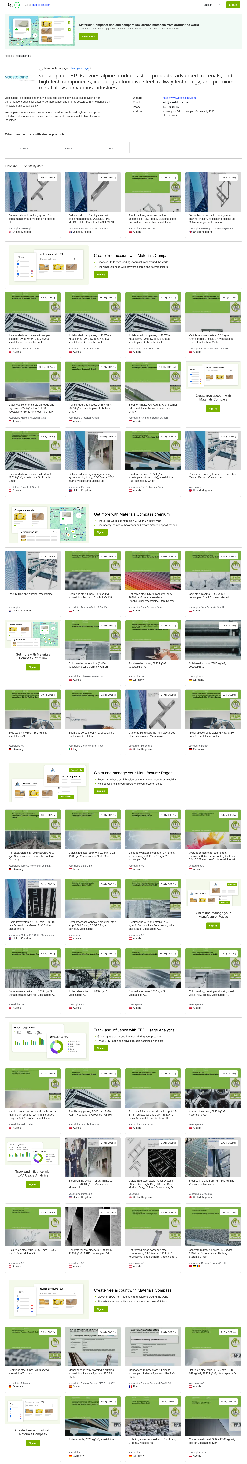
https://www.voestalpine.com (179, 97)
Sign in (233, 4)
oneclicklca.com (41, 4)
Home (8, 55)
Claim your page (79, 68)
